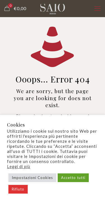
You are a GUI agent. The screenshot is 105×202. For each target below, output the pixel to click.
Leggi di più (18, 166)
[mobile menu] (97, 8)
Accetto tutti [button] (73, 177)
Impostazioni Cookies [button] (32, 177)
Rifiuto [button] (18, 189)
